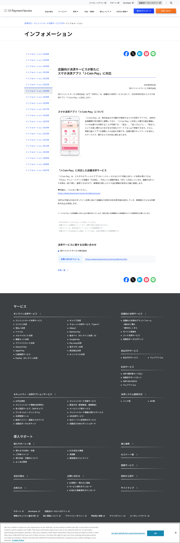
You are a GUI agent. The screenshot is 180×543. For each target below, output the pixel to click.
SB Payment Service (18, 11)
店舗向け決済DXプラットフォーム (137, 320)
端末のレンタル (130, 327)
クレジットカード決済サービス (29, 320)
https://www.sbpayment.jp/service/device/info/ (106, 259)
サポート (113, 3)
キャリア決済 (75, 320)
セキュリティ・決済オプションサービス (33, 394)
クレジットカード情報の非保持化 (30, 404)
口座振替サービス (23, 354)
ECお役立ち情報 (76, 450)
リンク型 (126, 401)
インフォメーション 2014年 (37, 127)
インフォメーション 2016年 (37, 115)
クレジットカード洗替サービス (83, 401)
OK (155, 533)
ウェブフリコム (156, 357)
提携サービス (127, 465)
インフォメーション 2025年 (37, 60)
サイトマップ (127, 487)
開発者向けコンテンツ (79, 458)
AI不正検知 (20, 401)
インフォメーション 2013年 (37, 133)
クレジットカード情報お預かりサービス (86, 412)
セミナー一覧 (127, 454)
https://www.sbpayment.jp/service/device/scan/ (79, 193)
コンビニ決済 (21, 324)
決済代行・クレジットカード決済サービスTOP (44, 23)
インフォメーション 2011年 (37, 145)
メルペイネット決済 (24, 335)
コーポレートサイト (96, 3)
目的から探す (127, 475)
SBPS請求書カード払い (133, 373)
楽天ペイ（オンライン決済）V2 (83, 335)
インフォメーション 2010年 (37, 152)
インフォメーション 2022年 (37, 78)
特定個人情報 (96, 515)
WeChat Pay (75, 331)
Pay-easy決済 (75, 343)
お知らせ (18, 487)
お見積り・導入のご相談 (79, 482)
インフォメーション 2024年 (37, 66)
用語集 (72, 454)
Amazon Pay (21, 346)
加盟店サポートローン (132, 377)
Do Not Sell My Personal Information (128, 533)
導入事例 (125, 443)
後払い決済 (20, 328)
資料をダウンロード (144, 11)
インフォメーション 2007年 (37, 170)
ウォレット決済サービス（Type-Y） (85, 324)
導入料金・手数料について (27, 458)
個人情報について (50, 515)
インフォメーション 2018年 (37, 103)
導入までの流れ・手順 (25, 450)
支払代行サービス (130, 357)
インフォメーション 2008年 (37, 164)
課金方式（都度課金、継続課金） (84, 404)
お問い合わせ (166, 11)
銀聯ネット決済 (22, 339)
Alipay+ (73, 328)
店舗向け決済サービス (131, 313)
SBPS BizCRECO (130, 381)
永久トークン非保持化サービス (83, 419)
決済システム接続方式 (131, 394)
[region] (90, 533)
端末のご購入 (129, 324)
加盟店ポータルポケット (26, 423)
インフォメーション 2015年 (37, 121)
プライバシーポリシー (74, 515)
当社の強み (49, 11)
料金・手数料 (89, 11)
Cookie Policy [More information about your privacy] (18, 540)
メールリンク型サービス (80, 408)
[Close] (176, 533)
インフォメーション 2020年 (37, 91)
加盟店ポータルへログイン (148, 3)
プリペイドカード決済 (25, 343)
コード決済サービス (131, 335)
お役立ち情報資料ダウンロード (82, 490)
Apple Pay (20, 350)
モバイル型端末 (129, 331)
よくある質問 (21, 461)
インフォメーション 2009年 (37, 158)
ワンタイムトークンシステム (28, 412)
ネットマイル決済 (77, 354)
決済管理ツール (22, 416)
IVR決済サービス (77, 416)
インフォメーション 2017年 (37, 109)
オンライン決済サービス (25, 313)
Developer (127, 3)
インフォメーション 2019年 (37, 97)
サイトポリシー (116, 515)
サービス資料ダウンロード (80, 486)
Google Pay (75, 339)
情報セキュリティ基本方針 (25, 515)
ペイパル (19, 331)
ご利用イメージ (22, 454)
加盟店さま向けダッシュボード (83, 423)
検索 (170, 3)
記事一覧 (61, 270)
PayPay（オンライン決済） (27, 358)
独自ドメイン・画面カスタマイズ (30, 419)
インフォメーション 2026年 (37, 54)
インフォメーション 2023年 (37, 72)
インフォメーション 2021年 (37, 84)
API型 (152, 401)
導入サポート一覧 (22, 443)
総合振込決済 (75, 350)
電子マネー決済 (76, 346)
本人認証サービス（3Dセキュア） (30, 408)
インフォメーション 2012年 (37, 139)
